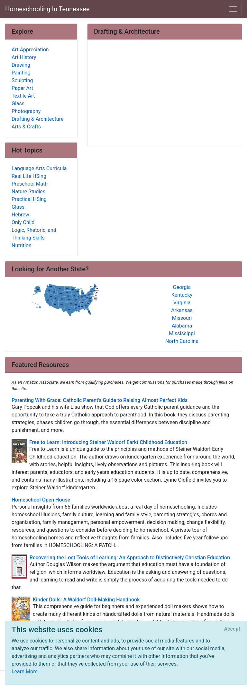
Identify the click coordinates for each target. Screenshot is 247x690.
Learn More (25, 671)
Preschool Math (30, 184)
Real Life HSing (29, 176)
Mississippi (182, 333)
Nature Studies (28, 191)
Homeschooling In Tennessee (47, 9)
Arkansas (182, 310)
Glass (18, 103)
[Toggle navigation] (233, 9)
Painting (21, 73)
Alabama (182, 326)
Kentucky (181, 295)
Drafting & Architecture (37, 119)
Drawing (21, 65)
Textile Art (23, 96)
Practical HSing (29, 199)
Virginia (182, 303)
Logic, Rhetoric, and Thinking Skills (34, 234)
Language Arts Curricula (39, 168)
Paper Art (22, 88)
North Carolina (181, 341)
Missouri (182, 318)
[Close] (232, 629)
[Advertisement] (164, 93)
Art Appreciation (30, 50)
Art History (24, 57)
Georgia (182, 287)
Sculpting (22, 80)
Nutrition (22, 245)
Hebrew (20, 215)
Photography (26, 111)
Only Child (23, 222)
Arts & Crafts (26, 127)
